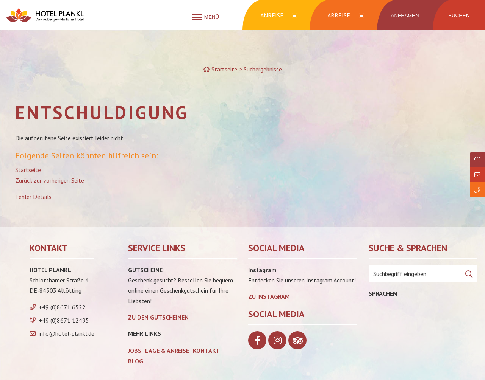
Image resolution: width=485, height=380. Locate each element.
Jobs (134, 350)
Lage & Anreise (167, 350)
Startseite (28, 170)
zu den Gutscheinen (158, 317)
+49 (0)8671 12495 (64, 320)
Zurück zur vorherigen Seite (49, 180)
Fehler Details (33, 196)
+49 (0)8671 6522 (62, 307)
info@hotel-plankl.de (66, 333)
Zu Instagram (269, 296)
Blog (135, 361)
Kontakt (206, 350)
